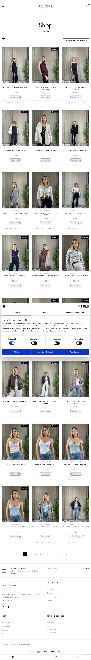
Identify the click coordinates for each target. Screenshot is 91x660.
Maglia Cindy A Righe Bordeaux (76, 276)
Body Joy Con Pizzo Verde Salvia (75, 464)
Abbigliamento (15, 85)
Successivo (66, 554)
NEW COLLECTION (15, 273)
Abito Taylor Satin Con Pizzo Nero (15, 87)
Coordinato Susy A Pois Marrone (15, 150)
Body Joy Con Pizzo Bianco (45, 464)
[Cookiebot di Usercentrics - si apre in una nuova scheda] (79, 306)
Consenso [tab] (16, 312)
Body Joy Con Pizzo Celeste (15, 527)
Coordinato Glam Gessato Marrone (45, 276)
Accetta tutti (74, 352)
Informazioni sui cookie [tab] (75, 312)
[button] (87, 6)
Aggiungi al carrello (15, 103)
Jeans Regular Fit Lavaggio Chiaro (76, 527)
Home (43, 31)
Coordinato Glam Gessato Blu (15, 276)
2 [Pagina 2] (30, 554)
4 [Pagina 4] (40, 554)
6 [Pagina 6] (50, 554)
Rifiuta (16, 352)
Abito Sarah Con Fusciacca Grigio (15, 213)
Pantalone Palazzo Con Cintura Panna (45, 402)
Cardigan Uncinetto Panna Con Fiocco (45, 214)
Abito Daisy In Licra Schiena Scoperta (76, 88)
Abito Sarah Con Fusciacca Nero (75, 150)
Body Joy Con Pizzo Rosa (15, 464)
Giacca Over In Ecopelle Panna (45, 150)
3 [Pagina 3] (35, 554)
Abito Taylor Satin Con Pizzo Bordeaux (45, 88)
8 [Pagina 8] (61, 554)
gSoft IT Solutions (24, 645)
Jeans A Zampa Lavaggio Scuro (76, 213)
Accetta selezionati (45, 352)
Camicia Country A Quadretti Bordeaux (76, 402)
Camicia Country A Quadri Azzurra (45, 527)
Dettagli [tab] (45, 312)
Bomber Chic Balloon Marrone (15, 401)
